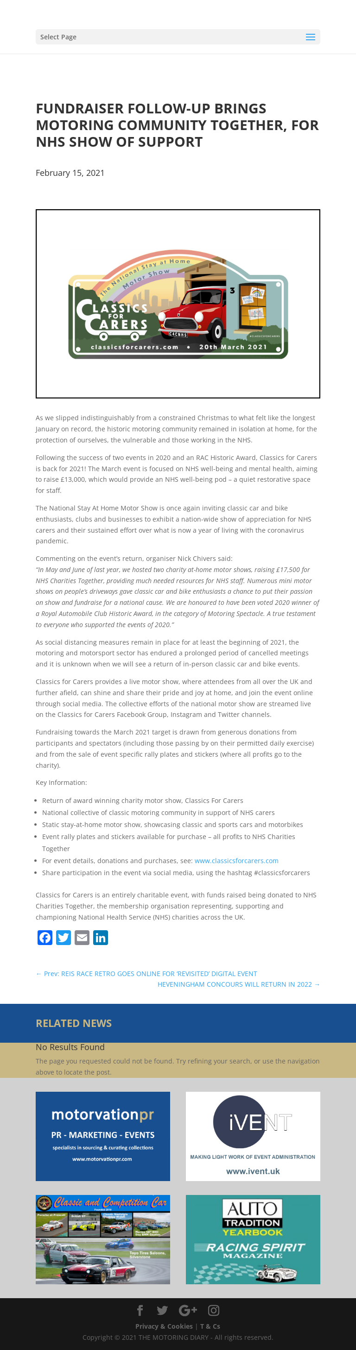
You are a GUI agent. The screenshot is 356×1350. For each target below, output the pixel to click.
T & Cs (210, 1326)
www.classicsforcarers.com (237, 860)
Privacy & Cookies (164, 1326)
